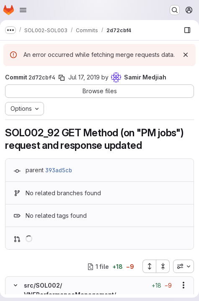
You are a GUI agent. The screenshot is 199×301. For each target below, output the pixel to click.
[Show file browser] (187, 30)
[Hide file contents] (15, 285)
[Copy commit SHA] (62, 78)
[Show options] (183, 285)
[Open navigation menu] (23, 10)
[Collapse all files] (163, 266)
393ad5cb (58, 170)
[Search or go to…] (175, 10)
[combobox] (183, 266)
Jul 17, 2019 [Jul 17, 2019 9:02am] (84, 77)
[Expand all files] (149, 266)
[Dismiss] (186, 55)
